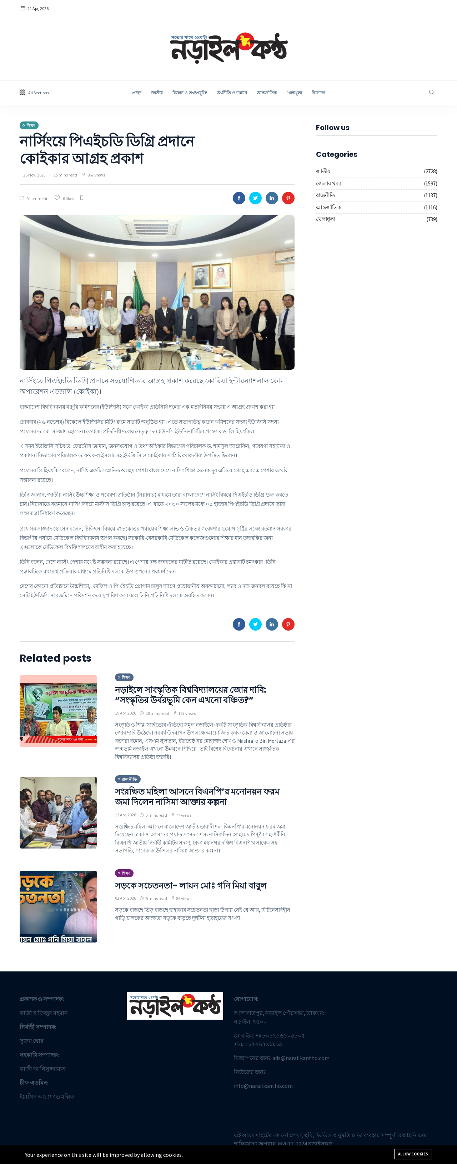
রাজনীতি (325, 195)
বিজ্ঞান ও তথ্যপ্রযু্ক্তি (189, 93)
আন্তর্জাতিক (267, 93)
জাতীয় (157, 93)
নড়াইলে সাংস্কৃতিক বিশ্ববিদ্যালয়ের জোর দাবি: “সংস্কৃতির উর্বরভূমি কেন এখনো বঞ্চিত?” (190, 695)
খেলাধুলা (294, 93)
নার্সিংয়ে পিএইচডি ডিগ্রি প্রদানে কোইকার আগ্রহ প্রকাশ (107, 150)
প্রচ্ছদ (136, 93)
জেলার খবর (328, 183)
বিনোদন (318, 93)
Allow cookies (413, 1153)
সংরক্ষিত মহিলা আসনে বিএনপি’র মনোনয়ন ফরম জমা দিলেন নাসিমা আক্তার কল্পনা (197, 797)
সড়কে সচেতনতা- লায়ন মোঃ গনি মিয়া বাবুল (191, 885)
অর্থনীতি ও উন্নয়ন (232, 93)
